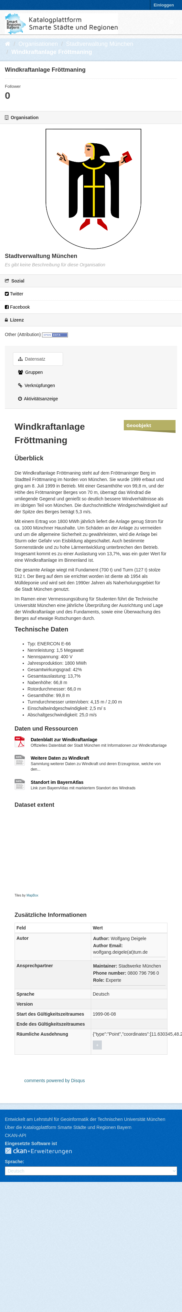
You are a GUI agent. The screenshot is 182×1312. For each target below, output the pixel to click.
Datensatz (31, 359)
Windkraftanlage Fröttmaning (51, 52)
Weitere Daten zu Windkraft (60, 758)
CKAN (43, 1151)
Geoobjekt (138, 425)
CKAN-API (15, 1135)
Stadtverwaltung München (99, 44)
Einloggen (164, 5)
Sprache (14, 1161)
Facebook (17, 307)
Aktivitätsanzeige (38, 398)
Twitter (14, 293)
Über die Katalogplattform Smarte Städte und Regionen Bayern (68, 1127)
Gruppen (30, 372)
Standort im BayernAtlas (57, 782)
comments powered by (54, 1080)
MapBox (32, 895)
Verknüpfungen (36, 385)
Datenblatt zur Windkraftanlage (64, 739)
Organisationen (38, 44)
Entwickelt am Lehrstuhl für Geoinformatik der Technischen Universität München (85, 1119)
